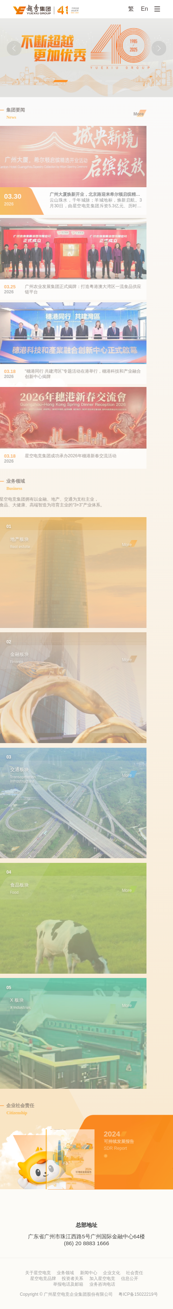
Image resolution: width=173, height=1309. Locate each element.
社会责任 (134, 1272)
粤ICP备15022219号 (138, 1294)
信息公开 (129, 1278)
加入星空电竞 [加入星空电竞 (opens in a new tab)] (102, 1278)
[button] (14, 48)
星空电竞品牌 (43, 1278)
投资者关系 (72, 1278)
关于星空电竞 (38, 1272)
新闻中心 (88, 1272)
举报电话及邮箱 (68, 1284)
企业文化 (111, 1272)
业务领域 (65, 1272)
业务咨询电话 (102, 1284)
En (144, 9)
